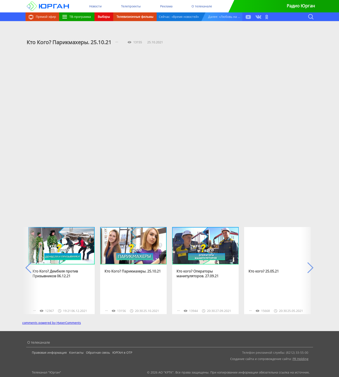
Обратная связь (98, 352)
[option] (61, 270)
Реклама (166, 6)
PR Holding (300, 359)
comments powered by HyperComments (51, 323)
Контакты (76, 352)
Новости (95, 6)
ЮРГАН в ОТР (122, 352)
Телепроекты (131, 6)
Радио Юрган (301, 6)
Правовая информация (49, 352)
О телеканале (202, 6)
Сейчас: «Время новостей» (179, 17)
